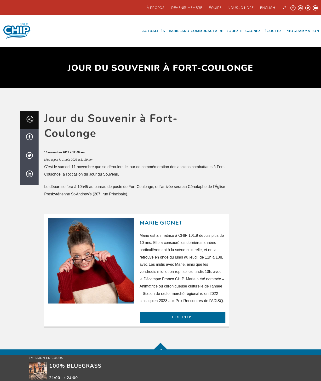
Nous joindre (241, 7)
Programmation (302, 31)
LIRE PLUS (182, 317)
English (267, 7)
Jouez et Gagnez (244, 31)
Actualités (153, 31)
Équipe (215, 7)
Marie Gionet (161, 222)
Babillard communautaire (196, 31)
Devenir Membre (186, 7)
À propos (156, 7)
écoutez (273, 31)
